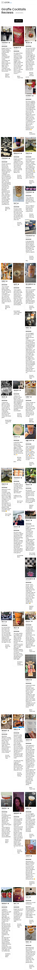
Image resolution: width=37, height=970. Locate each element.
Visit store (18, 21)
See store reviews (19, 12)
